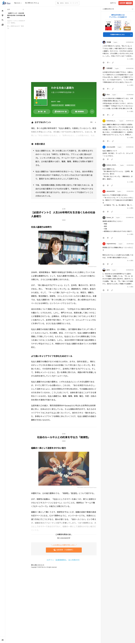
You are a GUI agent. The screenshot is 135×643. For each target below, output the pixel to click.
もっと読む (130, 59)
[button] (118, 52)
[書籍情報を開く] (79, 111)
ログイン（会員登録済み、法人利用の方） (64, 560)
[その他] (92, 111)
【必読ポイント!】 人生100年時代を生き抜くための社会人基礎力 (16, 15)
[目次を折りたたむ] (15, 9)
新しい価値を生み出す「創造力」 (15, 27)
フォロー (115, 42)
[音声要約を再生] (42, 111)
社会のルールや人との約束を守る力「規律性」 (16, 22)
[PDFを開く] (60, 111)
